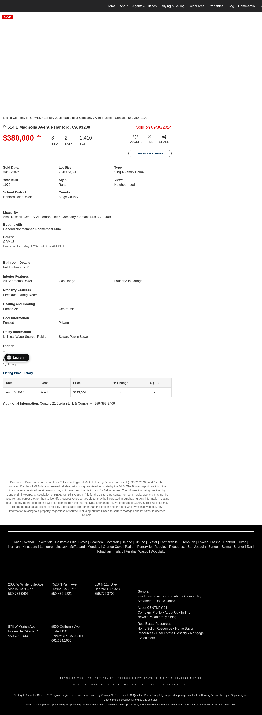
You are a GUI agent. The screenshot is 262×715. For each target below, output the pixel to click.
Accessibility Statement (140, 678)
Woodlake (158, 551)
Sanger (213, 546)
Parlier (129, 546)
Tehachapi (104, 551)
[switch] (135, 140)
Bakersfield (44, 542)
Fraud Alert (173, 596)
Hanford (229, 542)
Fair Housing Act (149, 596)
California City (65, 542)
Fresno (215, 542)
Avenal (29, 542)
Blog (230, 6)
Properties (215, 6)
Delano (127, 542)
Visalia (131, 551)
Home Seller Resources (155, 628)
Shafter (239, 546)
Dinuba (140, 542)
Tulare (118, 551)
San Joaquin (196, 546)
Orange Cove (112, 546)
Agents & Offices (144, 6)
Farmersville (169, 542)
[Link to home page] (5, 6)
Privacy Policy (101, 678)
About (124, 6)
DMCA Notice (165, 601)
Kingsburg (29, 546)
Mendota (94, 546)
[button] (17, 357)
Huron (241, 542)
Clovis (82, 542)
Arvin (17, 542)
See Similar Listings (150, 153)
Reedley (161, 546)
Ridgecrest (177, 546)
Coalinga (96, 542)
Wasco (143, 551)
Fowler (203, 542)
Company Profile (150, 612)
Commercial (246, 6)
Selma (226, 546)
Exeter (152, 542)
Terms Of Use (72, 678)
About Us (171, 612)
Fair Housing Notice (184, 678)
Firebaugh (187, 542)
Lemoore (46, 546)
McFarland (77, 546)
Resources (196, 6)
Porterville (144, 546)
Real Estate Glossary (171, 633)
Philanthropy (158, 617)
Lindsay (61, 546)
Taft (249, 546)
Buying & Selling (173, 6)
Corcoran (112, 542)
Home (111, 6)
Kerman (14, 546)
